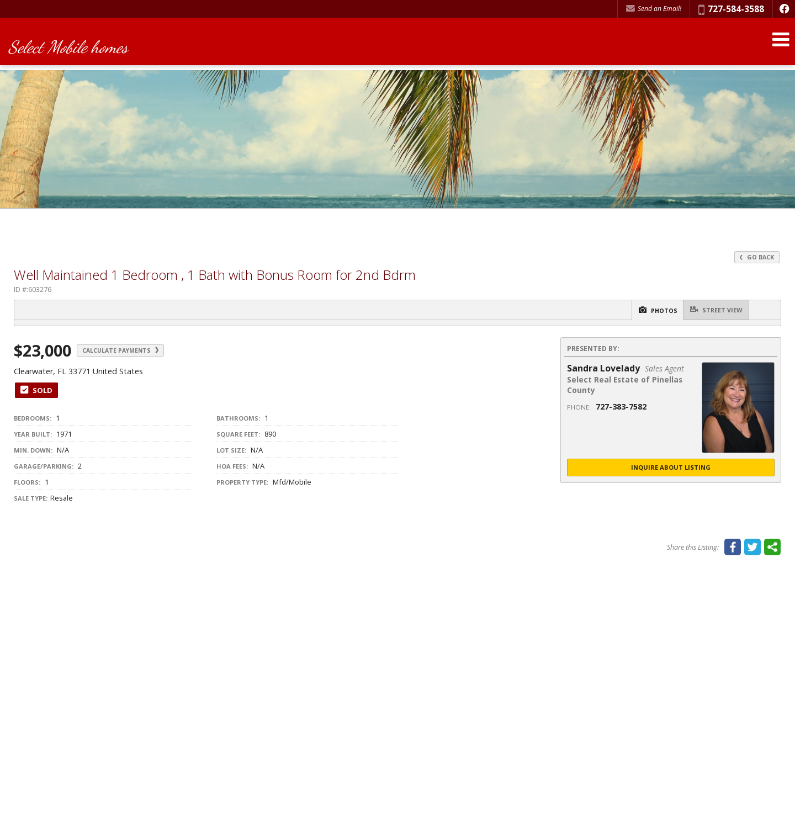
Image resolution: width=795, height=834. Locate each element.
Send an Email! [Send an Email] (653, 8)
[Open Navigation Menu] (780, 45)
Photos (642, 310)
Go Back (756, 257)
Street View (712, 310)
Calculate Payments (133, 351)
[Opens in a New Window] (784, 9)
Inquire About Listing (671, 468)
